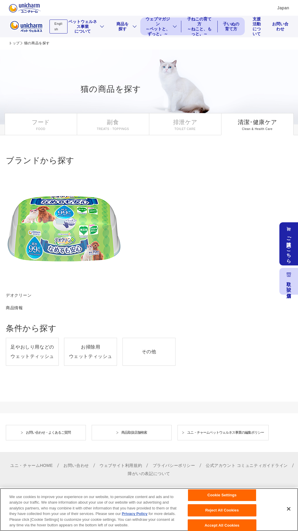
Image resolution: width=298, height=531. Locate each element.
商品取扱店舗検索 (134, 432)
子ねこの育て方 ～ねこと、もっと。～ (199, 26)
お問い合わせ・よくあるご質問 (48, 432)
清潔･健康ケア (257, 122)
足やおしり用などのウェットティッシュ (32, 351)
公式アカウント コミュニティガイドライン (247, 465)
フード (41, 122)
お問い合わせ (280, 26)
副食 (113, 122)
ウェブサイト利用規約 (121, 465)
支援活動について (257, 26)
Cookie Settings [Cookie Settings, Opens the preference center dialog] (222, 499)
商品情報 (14, 307)
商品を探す (122, 26)
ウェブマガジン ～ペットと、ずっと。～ (158, 26)
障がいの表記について (149, 473)
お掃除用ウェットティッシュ (90, 351)
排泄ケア (185, 122)
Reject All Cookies (222, 514)
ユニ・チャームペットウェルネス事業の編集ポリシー (225, 432)
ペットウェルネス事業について (82, 26)
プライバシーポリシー (174, 465)
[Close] (288, 513)
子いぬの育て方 (231, 26)
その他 (149, 351)
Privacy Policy (135, 518)
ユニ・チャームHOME (31, 465)
